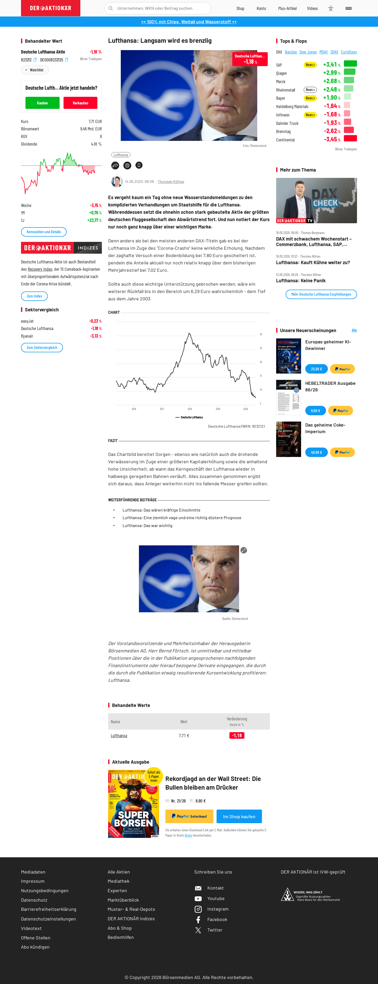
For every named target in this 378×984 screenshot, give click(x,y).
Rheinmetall (285, 90)
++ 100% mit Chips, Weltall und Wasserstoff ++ (189, 21)
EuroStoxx (349, 52)
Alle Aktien (119, 872)
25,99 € (316, 368)
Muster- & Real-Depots (131, 909)
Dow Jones (308, 52)
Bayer (280, 98)
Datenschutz (34, 900)
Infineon (283, 115)
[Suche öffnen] (110, 8)
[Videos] (312, 8)
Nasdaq (291, 52)
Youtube (209, 898)
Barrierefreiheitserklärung (48, 909)
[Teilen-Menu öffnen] (115, 165)
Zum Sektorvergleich (42, 347)
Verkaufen (80, 102)
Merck (280, 81)
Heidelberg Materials (292, 106)
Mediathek (118, 881)
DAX (279, 52)
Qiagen (281, 73)
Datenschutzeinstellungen (48, 919)
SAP (279, 65)
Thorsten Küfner (171, 181)
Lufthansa (121, 154)
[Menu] (347, 8)
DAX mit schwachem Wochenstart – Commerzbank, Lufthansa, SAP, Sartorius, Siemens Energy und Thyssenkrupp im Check (314, 241)
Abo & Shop (120, 928)
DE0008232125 (54, 59)
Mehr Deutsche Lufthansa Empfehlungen (321, 293)
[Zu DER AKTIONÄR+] (287, 8)
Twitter (208, 930)
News (310, 64)
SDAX (334, 52)
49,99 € (316, 452)
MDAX (323, 52)
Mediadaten (33, 872)
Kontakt (209, 888)
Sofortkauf (189, 816)
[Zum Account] (261, 8)
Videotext (31, 928)
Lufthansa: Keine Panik (301, 280)
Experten (117, 890)
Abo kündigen (35, 947)
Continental (285, 139)
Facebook (210, 919)
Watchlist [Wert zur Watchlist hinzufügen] (36, 69)
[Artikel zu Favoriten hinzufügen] (139, 165)
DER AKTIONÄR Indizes (131, 918)
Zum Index (34, 295)
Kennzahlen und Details (44, 231)
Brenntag (283, 131)
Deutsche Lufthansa (236, 426)
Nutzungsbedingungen (45, 890)
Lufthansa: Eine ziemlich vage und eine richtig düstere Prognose (182, 517)
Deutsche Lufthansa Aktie (43, 52)
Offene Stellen (35, 937)
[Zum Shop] (240, 8)
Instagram (211, 909)
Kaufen (42, 102)
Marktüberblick (123, 900)
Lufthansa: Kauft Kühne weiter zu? (313, 262)
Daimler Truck (287, 123)
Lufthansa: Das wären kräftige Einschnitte (162, 509)
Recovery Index (40, 269)
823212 (28, 59)
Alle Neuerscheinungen (348, 330)
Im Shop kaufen (239, 816)
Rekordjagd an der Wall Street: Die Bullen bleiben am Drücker (213, 783)
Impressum (33, 881)
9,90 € (315, 410)
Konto (188, 835)
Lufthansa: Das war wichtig (147, 525)
